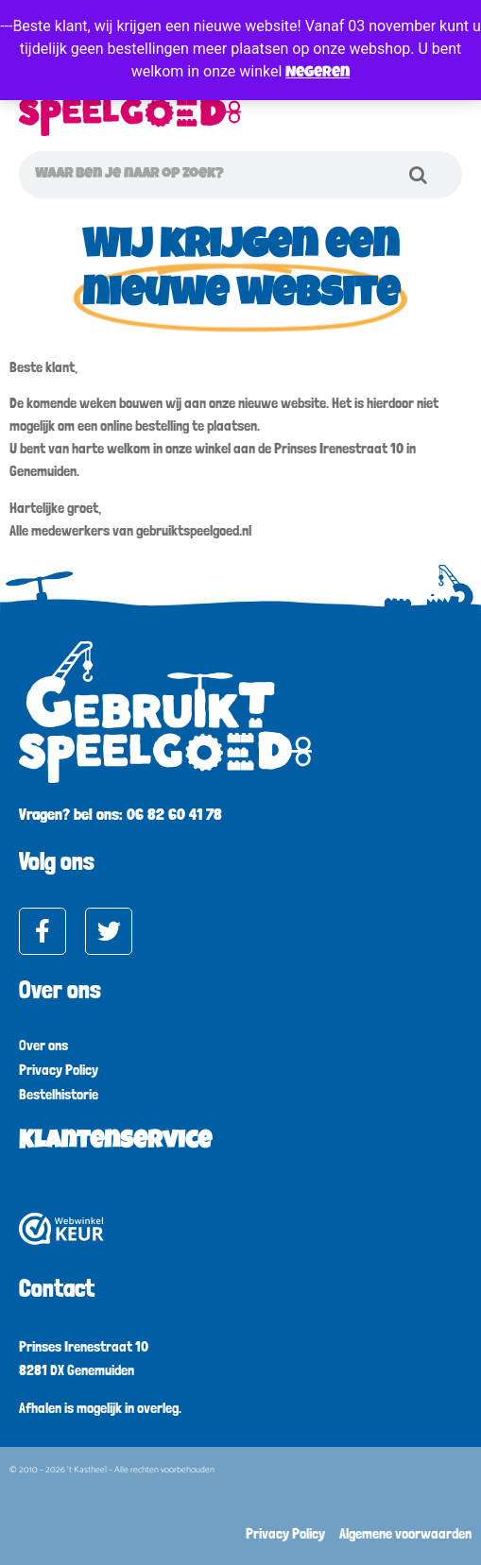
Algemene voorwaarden (405, 1533)
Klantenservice (115, 1143)
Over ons (43, 1045)
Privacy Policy (58, 1070)
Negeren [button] (317, 73)
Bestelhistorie (58, 1094)
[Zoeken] (417, 174)
